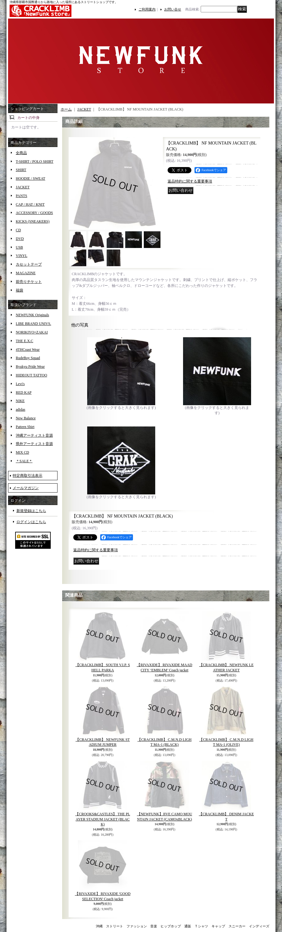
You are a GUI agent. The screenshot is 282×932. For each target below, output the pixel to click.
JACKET (23, 187)
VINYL (21, 256)
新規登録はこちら (31, 511)
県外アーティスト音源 (34, 444)
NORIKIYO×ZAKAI (32, 332)
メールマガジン (26, 488)
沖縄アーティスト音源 (34, 435)
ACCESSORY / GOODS (34, 213)
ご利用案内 (147, 9)
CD (18, 230)
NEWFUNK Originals (32, 315)
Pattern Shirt (25, 427)
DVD (20, 239)
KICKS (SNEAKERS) (32, 221)
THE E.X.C (24, 341)
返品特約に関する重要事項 (190, 181)
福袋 (19, 290)
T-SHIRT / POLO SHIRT (34, 161)
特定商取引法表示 (27, 475)
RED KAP (24, 392)
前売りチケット (29, 281)
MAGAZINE (26, 273)
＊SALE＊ (24, 461)
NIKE (20, 401)
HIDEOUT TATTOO (31, 375)
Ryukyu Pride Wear (30, 366)
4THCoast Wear (28, 349)
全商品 (21, 153)
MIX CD (22, 452)
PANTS (21, 196)
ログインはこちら (31, 522)
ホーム (66, 109)
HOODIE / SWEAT (30, 178)
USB (19, 247)
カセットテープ (29, 264)
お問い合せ (172, 9)
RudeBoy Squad (28, 358)
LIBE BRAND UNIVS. (33, 323)
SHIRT (21, 170)
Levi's (20, 384)
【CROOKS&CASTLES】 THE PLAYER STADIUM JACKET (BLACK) (102, 819)
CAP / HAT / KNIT (30, 204)
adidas (20, 409)
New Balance (26, 418)
